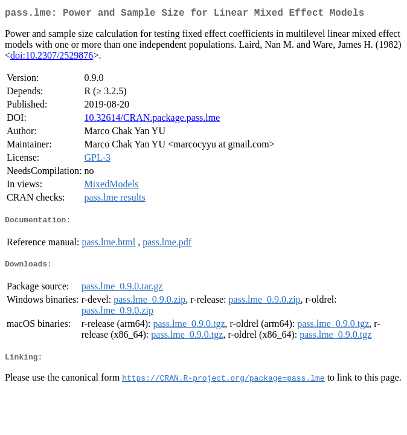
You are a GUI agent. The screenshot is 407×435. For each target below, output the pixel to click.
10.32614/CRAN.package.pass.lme (152, 120)
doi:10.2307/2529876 (51, 58)
